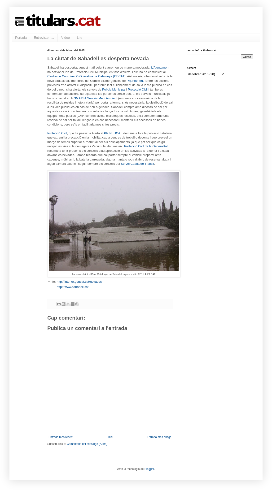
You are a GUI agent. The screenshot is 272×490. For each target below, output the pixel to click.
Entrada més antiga (159, 437)
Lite (79, 37)
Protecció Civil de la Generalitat (146, 146)
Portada (21, 37)
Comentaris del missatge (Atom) (87, 444)
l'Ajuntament (135, 80)
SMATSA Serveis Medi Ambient (95, 98)
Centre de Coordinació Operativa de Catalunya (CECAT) (86, 76)
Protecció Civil (138, 89)
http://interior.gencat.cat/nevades (79, 281)
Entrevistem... (44, 37)
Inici (110, 437)
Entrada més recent (60, 437)
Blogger (149, 469)
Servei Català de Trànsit (137, 163)
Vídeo (65, 37)
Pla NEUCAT (113, 133)
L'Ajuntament (160, 67)
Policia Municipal (113, 89)
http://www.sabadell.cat (73, 287)
